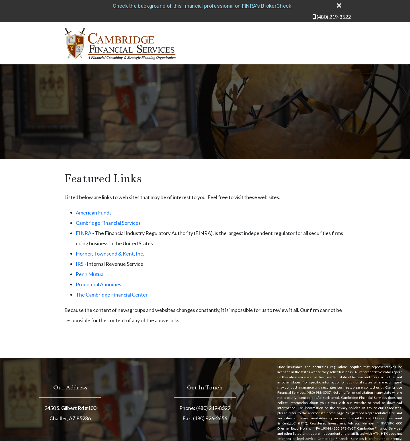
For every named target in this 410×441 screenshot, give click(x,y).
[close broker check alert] (339, 5)
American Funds (94, 212)
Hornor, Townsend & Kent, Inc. (110, 253)
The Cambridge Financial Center (112, 294)
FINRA (83, 233)
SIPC (391, 423)
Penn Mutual (90, 274)
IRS (79, 264)
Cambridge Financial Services (108, 223)
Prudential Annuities (98, 284)
